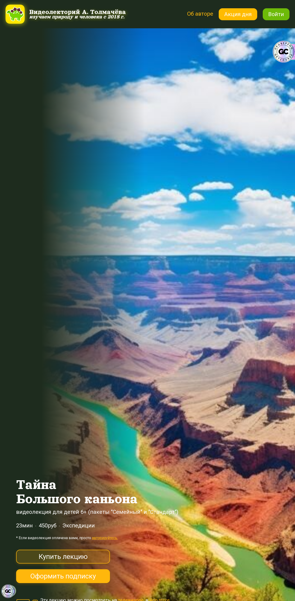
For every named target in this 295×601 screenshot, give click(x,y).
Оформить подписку (63, 576)
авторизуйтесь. (105, 538)
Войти (276, 14)
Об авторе (200, 14)
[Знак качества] (8, 591)
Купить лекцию (63, 556)
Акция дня (238, 14)
